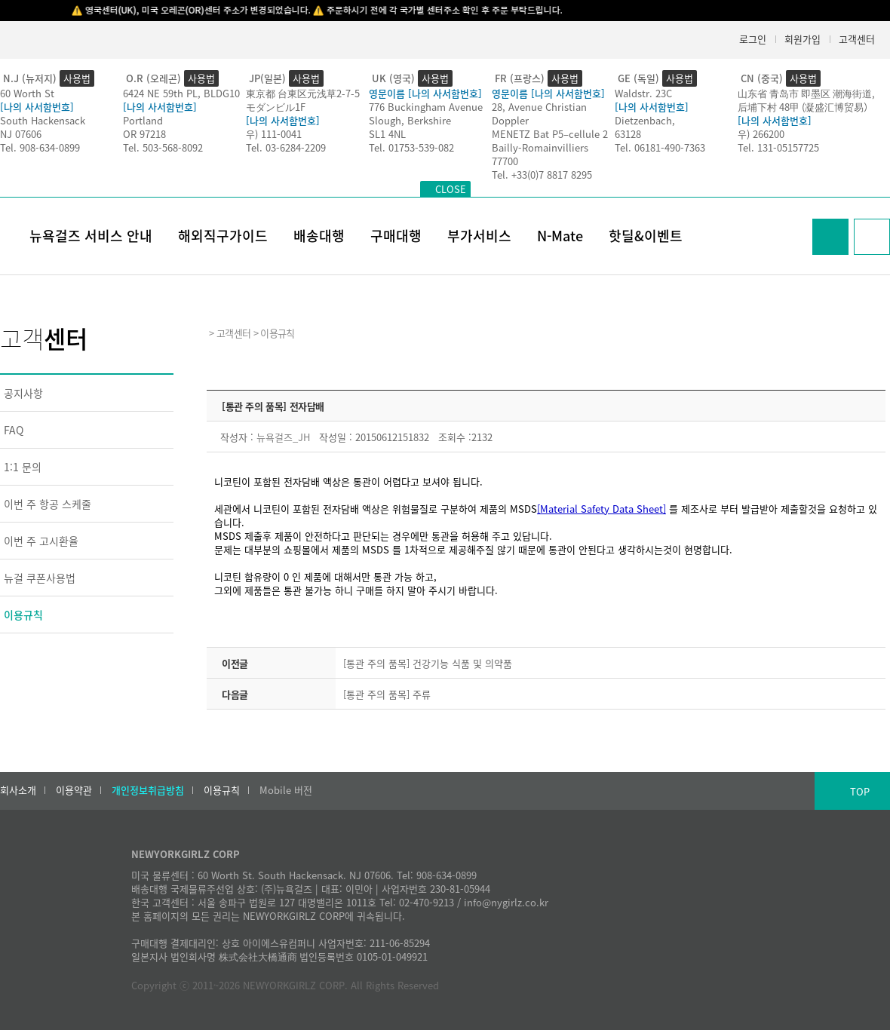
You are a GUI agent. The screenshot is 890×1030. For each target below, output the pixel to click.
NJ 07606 (20, 134)
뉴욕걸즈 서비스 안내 (90, 235)
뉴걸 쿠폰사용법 (39, 577)
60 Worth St (27, 93)
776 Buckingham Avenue (426, 107)
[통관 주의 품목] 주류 (387, 694)
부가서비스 (479, 235)
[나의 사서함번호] (37, 107)
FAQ (13, 429)
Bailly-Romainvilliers (540, 147)
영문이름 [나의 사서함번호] (425, 93)
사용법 (77, 78)
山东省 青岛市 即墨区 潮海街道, (806, 93)
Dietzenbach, (645, 120)
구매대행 (396, 235)
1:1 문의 (22, 466)
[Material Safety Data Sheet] (601, 508)
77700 (505, 161)
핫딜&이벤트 (646, 235)
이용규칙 (23, 614)
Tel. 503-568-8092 (163, 147)
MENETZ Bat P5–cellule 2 (550, 134)
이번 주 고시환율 (41, 540)
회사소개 (18, 790)
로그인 (752, 39)
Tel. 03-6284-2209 (286, 147)
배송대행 (319, 235)
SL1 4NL (387, 134)
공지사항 (23, 392)
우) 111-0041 (274, 134)
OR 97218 (144, 134)
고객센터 (857, 39)
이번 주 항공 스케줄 (47, 503)
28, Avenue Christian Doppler (539, 113)
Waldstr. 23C (643, 93)
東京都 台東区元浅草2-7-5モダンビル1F (303, 100)
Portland (143, 120)
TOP (860, 791)
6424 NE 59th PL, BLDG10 (181, 93)
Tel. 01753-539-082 (411, 147)
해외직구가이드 (223, 235)
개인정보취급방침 (148, 790)
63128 (628, 134)
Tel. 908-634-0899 (40, 147)
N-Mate (560, 235)
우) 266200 (761, 134)
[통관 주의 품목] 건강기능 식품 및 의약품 (427, 663)
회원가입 (802, 39)
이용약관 (74, 790)
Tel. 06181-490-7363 (660, 147)
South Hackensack (42, 120)
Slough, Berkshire (410, 120)
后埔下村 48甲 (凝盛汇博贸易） (805, 107)
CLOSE (450, 189)
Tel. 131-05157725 (778, 147)
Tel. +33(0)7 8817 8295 (542, 174)
